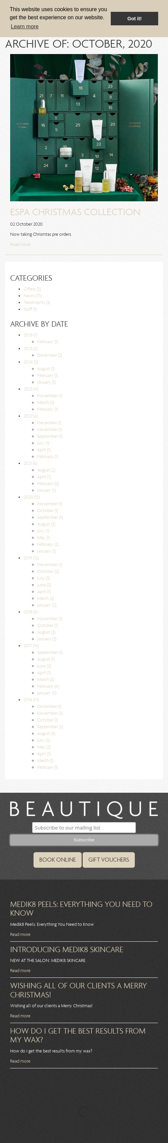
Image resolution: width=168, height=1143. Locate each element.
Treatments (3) (37, 302)
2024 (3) (31, 362)
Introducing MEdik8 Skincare (66, 949)
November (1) (49, 396)
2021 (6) (30, 463)
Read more (20, 244)
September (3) (50, 517)
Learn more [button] (25, 26)
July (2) (43, 578)
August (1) (46, 369)
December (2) (49, 355)
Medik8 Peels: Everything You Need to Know (81, 908)
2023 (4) (31, 389)
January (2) (46, 605)
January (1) (46, 382)
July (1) (43, 443)
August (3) (46, 524)
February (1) (47, 342)
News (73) (33, 296)
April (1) (43, 450)
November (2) (50, 713)
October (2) (48, 571)
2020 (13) (32, 497)
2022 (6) (31, 416)
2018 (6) (31, 612)
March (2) (45, 402)
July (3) (43, 740)
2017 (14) (31, 646)
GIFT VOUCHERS (108, 859)
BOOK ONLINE (57, 859)
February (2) (48, 483)
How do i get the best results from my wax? (78, 1035)
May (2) (43, 747)
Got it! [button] (134, 18)
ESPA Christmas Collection (75, 212)
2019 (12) (31, 558)
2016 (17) (31, 700)
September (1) (49, 436)
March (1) (45, 760)
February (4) (48, 686)
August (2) (46, 470)
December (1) (49, 423)
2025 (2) (31, 348)
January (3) (46, 693)
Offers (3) (32, 289)
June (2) (44, 585)
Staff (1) (30, 309)
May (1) (43, 537)
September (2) (50, 727)
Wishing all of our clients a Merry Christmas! (78, 990)
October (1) (47, 510)
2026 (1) (30, 335)
